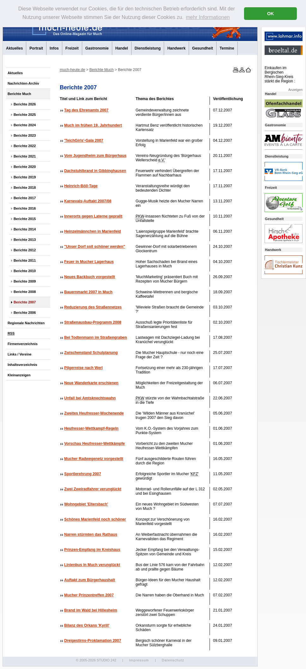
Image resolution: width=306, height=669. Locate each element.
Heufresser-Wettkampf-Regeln (91, 428)
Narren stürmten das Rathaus (90, 534)
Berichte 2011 (25, 260)
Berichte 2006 (25, 312)
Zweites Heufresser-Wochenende (94, 413)
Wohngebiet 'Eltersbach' (86, 504)
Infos (54, 48)
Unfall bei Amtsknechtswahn (90, 398)
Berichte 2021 (25, 156)
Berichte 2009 (25, 281)
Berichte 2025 (25, 114)
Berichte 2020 (25, 167)
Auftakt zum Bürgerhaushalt (89, 580)
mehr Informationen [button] (208, 17)
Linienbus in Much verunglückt (92, 565)
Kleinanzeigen (19, 375)
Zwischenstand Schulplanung (91, 352)
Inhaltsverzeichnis (22, 365)
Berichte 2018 (25, 187)
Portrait (36, 48)
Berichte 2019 (25, 177)
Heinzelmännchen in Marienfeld (92, 231)
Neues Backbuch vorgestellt (89, 277)
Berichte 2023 (25, 135)
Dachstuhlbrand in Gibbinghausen (95, 171)
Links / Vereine (20, 354)
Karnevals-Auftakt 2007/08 (87, 201)
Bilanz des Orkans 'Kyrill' (86, 625)
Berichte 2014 (25, 229)
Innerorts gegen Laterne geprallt (93, 216)
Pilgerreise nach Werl (83, 368)
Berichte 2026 (25, 104)
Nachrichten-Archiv (23, 83)
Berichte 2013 (25, 240)
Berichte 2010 (25, 271)
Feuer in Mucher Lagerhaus (89, 262)
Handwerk (176, 48)
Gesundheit (202, 48)
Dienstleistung (148, 48)
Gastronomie (97, 48)
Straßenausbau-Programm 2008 (92, 322)
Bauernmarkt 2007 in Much (88, 292)
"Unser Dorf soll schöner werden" (94, 246)
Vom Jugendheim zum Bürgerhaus (95, 155)
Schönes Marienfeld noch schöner (95, 519)
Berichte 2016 (25, 208)
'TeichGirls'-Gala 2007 (83, 140)
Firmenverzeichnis (23, 344)
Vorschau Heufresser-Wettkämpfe (94, 443)
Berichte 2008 (25, 292)
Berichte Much (19, 94)
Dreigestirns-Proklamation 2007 (92, 640)
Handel (121, 48)
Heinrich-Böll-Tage (81, 186)
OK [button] (270, 13)
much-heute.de (72, 70)
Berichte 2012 (25, 250)
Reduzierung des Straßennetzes (93, 307)
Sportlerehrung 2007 (82, 474)
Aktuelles (14, 48)
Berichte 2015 (25, 219)
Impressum (139, 660)
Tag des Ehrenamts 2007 (86, 110)
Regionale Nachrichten (26, 323)
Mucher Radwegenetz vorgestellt (93, 459)
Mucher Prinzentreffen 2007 (89, 595)
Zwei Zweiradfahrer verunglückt (92, 489)
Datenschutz (173, 660)
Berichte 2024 (25, 125)
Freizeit (72, 48)
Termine (227, 48)
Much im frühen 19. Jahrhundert (93, 125)
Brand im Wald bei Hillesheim (90, 610)
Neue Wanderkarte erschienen (91, 383)
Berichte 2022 (25, 146)
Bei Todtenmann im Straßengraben (95, 337)
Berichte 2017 (25, 198)
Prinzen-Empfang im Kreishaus (92, 549)
